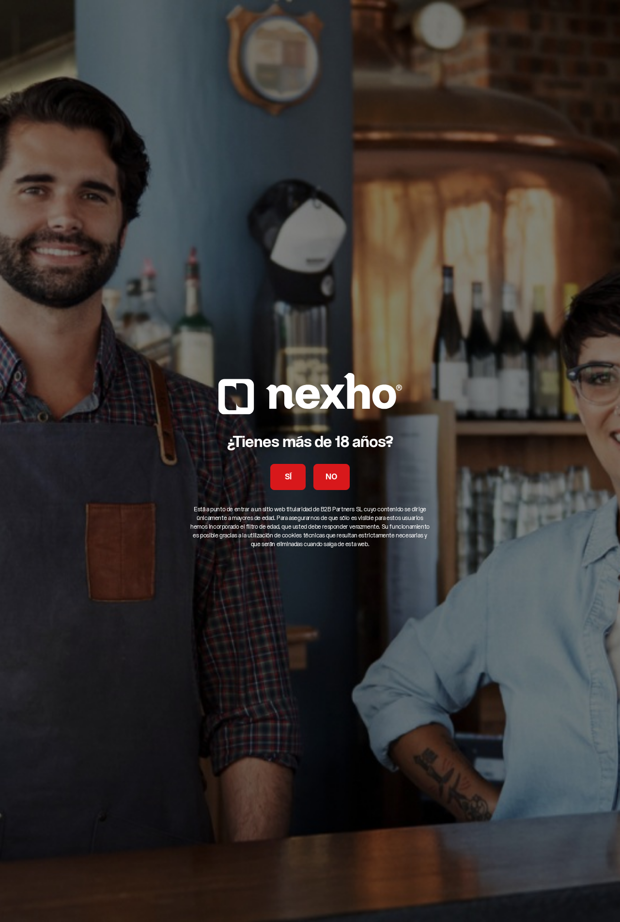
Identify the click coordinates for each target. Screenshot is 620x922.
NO (331, 477)
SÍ (288, 477)
